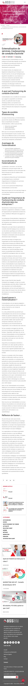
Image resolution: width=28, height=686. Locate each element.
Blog (8, 25)
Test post (10, 491)
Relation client (7, 528)
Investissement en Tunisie (11, 524)
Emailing (5, 536)
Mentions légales (8, 654)
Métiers (5, 532)
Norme (5, 530)
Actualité (6, 526)
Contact (5, 659)
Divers (5, 522)
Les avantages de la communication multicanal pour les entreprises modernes (16, 510)
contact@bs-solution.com (10, 674)
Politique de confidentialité (10, 652)
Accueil (3, 25)
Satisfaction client (9, 538)
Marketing (6, 534)
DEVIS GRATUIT (23, 680)
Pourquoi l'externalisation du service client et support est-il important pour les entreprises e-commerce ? (16, 503)
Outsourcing (18, 57)
